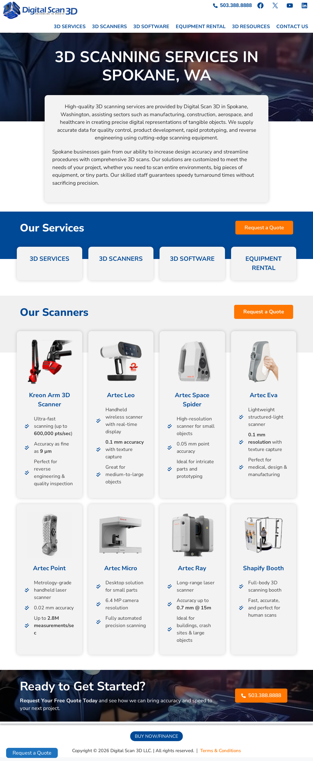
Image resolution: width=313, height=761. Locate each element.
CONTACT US (292, 30)
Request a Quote (32, 752)
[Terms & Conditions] (220, 754)
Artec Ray (192, 572)
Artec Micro (120, 572)
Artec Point (49, 572)
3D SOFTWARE (151, 30)
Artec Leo (121, 399)
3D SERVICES (70, 30)
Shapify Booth (263, 572)
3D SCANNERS (109, 30)
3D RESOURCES (251, 30)
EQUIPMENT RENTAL (201, 30)
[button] (264, 231)
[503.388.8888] (232, 5)
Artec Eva (264, 399)
